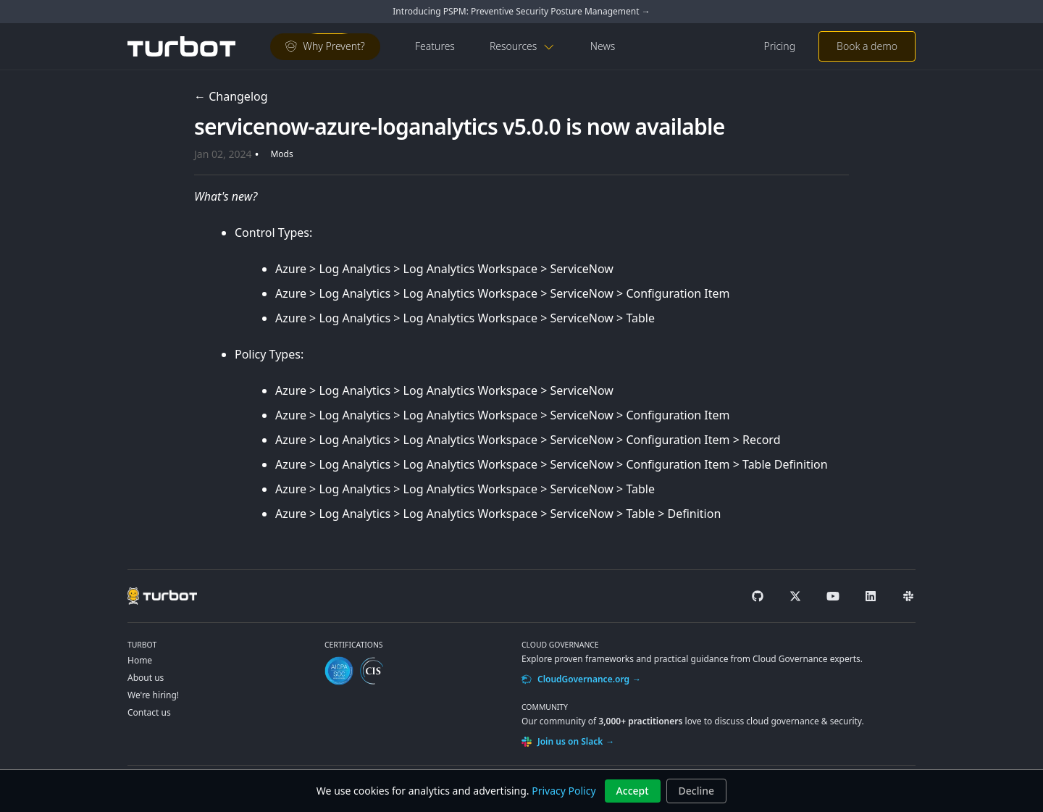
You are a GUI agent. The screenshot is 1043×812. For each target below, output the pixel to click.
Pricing (779, 46)
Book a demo (867, 46)
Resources (523, 46)
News (603, 46)
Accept (632, 791)
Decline (697, 791)
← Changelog (231, 96)
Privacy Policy (563, 791)
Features (435, 46)
